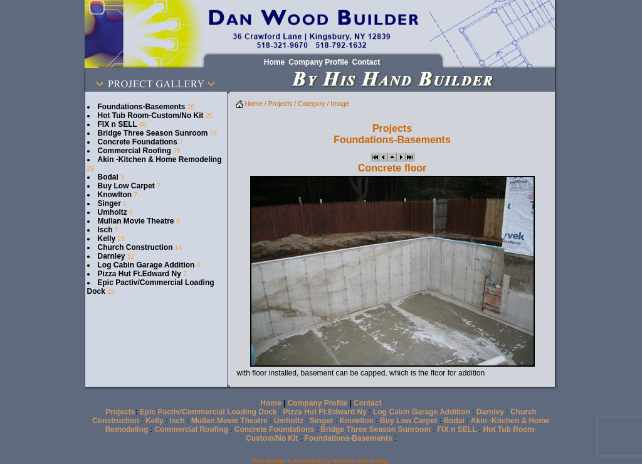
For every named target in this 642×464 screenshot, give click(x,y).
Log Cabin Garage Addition (146, 265)
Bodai (108, 177)
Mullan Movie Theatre (136, 221)
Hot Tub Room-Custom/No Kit (151, 115)
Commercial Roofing (134, 150)
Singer (109, 203)
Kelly (107, 238)
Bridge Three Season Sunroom (153, 133)
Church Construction (135, 247)
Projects (280, 103)
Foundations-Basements (142, 106)
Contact (368, 403)
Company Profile (317, 403)
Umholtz (112, 212)
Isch (105, 229)
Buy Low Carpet (126, 185)
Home (249, 103)
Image (339, 103)
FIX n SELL (117, 124)
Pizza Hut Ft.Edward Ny (139, 273)
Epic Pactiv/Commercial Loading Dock (208, 411)
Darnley (111, 256)
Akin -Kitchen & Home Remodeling (160, 159)
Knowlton (115, 194)
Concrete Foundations (137, 142)
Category (311, 103)
